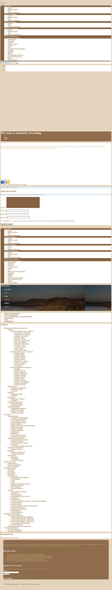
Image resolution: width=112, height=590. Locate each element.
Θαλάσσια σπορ (12, 388)
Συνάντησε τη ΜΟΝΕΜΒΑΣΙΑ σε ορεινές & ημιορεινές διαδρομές (26, 556)
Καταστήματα (11, 474)
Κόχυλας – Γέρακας (20, 341)
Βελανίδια (10, 42)
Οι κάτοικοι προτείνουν (14, 531)
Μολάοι (10, 53)
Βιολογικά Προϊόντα (17, 490)
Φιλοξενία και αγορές (10, 470)
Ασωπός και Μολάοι (10, 22)
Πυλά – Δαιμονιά (19, 366)
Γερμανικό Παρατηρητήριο (19, 438)
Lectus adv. (36, 586)
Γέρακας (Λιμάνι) (13, 44)
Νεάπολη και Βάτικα (10, 14)
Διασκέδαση (11, 476)
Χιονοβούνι (14, 397)
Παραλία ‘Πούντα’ (20, 372)
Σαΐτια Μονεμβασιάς (17, 514)
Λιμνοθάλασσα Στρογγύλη (18, 410)
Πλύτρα (10, 58)
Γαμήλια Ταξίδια (12, 465)
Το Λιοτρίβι (14, 446)
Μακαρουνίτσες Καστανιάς (19, 511)
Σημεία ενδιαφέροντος (14, 12)
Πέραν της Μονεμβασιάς (11, 36)
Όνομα (3, 213)
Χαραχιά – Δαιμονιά (20, 364)
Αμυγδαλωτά (15, 495)
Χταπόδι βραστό (15, 501)
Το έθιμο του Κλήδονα (17, 456)
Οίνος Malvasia (15, 481)
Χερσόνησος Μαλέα (17, 396)
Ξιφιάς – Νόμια (19, 350)
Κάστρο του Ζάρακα (17, 429)
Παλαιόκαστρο (15, 434)
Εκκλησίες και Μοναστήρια (15, 449)
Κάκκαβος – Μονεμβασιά (22, 346)
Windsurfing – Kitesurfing (18, 390)
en (5, 67)
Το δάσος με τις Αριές (17, 415)
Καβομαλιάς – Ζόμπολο (18, 401)
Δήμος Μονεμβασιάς (12, 315)
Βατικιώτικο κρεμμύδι (17, 487)
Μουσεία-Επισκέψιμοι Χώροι (16, 440)
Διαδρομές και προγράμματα (12, 515)
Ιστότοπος (4, 219)
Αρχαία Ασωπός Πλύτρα (18, 423)
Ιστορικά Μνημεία (13, 418)
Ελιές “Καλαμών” (16, 489)
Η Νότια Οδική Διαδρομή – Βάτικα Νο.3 (22, 523)
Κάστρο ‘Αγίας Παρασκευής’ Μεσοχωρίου (23, 427)
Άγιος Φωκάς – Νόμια (21, 352)
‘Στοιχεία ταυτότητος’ (17, 462)
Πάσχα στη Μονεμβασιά (18, 454)
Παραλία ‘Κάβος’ (20, 355)
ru (4, 70)
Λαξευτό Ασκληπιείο (17, 430)
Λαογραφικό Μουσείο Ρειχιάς (19, 441)
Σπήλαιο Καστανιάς (16, 405)
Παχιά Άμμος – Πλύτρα (21, 363)
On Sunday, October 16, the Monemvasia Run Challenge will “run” (26, 561)
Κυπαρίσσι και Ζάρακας (11, 28)
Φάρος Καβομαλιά (16, 426)
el (4, 66)
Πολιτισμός (7, 416)
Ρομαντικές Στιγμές (9, 463)
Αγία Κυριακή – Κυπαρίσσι (22, 335)
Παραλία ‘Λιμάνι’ (20, 357)
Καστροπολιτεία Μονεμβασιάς (16, 48)
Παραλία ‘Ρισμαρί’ (20, 382)
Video (6, 322)
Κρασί (13, 484)
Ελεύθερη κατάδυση (17, 391)
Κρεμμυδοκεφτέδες (16, 504)
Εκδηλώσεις (11, 452)
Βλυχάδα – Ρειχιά (20, 339)
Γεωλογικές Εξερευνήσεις (15, 404)
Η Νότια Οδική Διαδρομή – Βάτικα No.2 (22, 522)
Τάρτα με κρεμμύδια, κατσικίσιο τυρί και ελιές (24, 508)
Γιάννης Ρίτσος (12, 457)
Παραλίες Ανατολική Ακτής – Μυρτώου (22, 333)
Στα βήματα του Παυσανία (18, 421)
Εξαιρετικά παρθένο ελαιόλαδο (20, 479)
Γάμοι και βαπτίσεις (13, 468)
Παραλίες (10, 331)
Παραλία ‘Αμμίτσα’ (20, 379)
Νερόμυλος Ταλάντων (17, 432)
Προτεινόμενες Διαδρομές (15, 517)
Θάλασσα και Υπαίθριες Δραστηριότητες (15, 330)
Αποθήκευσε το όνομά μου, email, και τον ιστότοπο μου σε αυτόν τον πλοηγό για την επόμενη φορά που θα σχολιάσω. (39, 223)
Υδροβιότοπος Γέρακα (17, 412)
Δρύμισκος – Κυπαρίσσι (21, 338)
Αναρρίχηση (11, 399)
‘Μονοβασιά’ (15, 460)
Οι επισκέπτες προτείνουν (15, 533)
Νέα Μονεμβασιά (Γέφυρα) (15, 55)
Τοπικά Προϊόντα (12, 478)
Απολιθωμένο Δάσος (17, 407)
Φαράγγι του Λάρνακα (17, 413)
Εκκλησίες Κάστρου (17, 451)
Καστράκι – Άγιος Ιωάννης (22, 342)
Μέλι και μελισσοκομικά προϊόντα (21, 485)
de (5, 69)
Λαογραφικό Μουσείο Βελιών (19, 445)
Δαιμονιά (10, 45)
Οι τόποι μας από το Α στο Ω (12, 37)
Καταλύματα (11, 471)
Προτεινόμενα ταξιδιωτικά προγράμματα (19, 528)
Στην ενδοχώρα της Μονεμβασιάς (20, 525)
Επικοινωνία (8, 323)
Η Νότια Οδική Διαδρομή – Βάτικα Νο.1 (22, 520)
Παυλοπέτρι (14, 435)
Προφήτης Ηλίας (12, 59)
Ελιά (9, 47)
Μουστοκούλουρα (16, 497)
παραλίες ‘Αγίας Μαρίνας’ (22, 383)
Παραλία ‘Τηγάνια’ (20, 360)
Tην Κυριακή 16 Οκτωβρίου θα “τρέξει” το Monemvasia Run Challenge (27, 562)
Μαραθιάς (10, 52)
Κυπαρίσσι (11, 50)
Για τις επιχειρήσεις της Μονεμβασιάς (18, 318)
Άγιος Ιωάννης (12, 39)
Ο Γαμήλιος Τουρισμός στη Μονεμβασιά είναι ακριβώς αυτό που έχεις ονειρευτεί (30, 559)
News (5, 139)
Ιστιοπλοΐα (14, 393)
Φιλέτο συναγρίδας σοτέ (18, 509)
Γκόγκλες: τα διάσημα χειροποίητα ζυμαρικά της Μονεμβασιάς (29, 503)
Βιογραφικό (14, 459)
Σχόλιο (3, 209)
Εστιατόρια (11, 473)
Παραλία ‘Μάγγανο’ (20, 374)
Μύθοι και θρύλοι (13, 9)
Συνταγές (10, 492)
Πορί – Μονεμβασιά (20, 344)
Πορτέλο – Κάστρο (20, 347)
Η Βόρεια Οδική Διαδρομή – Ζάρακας (22, 519)
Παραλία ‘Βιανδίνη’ (20, 358)
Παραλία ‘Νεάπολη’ (20, 377)
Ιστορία (10, 8)
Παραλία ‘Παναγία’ (20, 386)
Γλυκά (13, 482)
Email (3, 216)
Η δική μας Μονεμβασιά (11, 530)
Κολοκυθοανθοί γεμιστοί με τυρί (20, 498)
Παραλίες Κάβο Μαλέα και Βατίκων (21, 369)
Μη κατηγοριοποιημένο (14, 184)
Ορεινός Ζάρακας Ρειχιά (14, 56)
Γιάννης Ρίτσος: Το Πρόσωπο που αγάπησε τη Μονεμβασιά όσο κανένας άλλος (29, 558)
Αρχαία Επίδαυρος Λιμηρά (18, 424)
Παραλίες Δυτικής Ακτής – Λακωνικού (22, 353)
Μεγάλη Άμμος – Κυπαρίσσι (23, 336)
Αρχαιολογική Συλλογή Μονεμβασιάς (22, 448)
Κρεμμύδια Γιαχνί (16, 506)
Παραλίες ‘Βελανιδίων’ (21, 385)
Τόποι (9, 11)
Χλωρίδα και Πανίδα (13, 408)
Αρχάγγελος (11, 41)
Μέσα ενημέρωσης (11, 317)
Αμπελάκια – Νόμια (20, 349)
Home (6, 137)
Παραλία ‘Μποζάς (20, 361)
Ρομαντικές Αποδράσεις (14, 467)
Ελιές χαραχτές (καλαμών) (18, 493)
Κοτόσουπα (14, 500)
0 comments (24, 184)
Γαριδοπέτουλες (15, 512)
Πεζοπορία (11, 394)
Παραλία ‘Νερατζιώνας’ (21, 375)
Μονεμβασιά (7, 6)
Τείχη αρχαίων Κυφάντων (18, 437)
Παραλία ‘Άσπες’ (20, 380)
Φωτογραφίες (9, 320)
